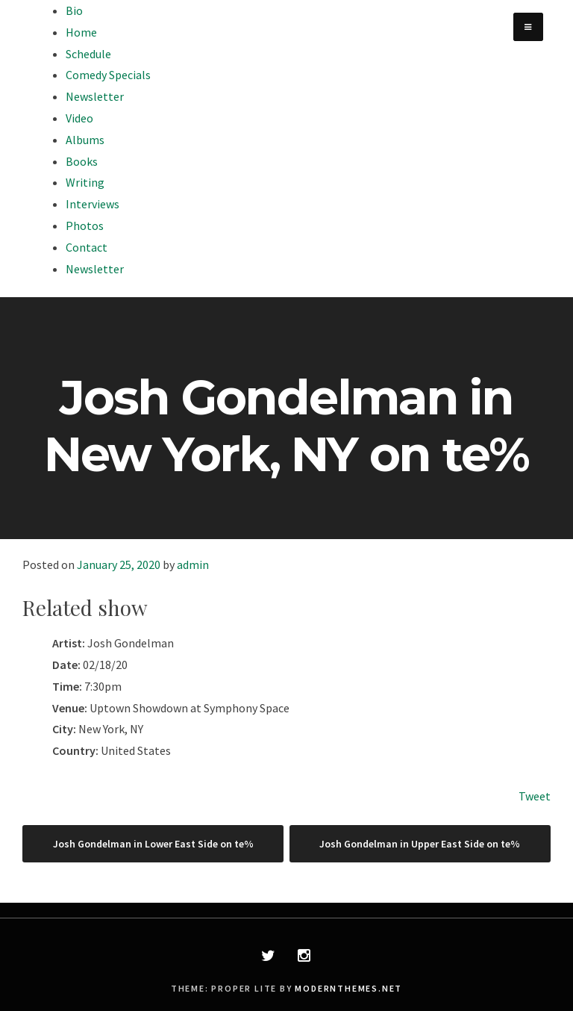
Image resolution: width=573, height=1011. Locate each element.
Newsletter (95, 96)
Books (82, 161)
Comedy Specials (108, 74)
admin (193, 564)
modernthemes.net (348, 988)
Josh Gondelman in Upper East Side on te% (419, 843)
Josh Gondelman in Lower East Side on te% (153, 843)
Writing (85, 182)
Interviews (92, 203)
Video (79, 118)
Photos (85, 225)
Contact (86, 247)
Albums (85, 139)
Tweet (535, 795)
